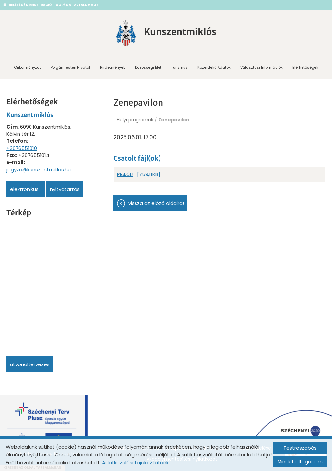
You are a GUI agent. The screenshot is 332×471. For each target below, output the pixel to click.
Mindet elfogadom (300, 461)
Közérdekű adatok (214, 67)
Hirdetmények (112, 67)
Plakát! (125, 174)
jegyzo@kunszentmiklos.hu (38, 169)
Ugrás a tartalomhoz (77, 4)
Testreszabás (300, 447)
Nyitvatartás (65, 189)
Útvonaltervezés (30, 364)
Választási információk (261, 67)
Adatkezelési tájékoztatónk (135, 462)
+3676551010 (21, 148)
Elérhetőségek (305, 67)
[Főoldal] (126, 33)
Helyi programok (135, 120)
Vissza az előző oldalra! (156, 203)
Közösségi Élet (148, 67)
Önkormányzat (27, 67)
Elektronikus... (26, 189)
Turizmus (179, 67)
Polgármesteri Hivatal (70, 67)
